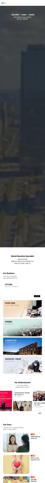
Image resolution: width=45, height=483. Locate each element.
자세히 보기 (37, 296)
